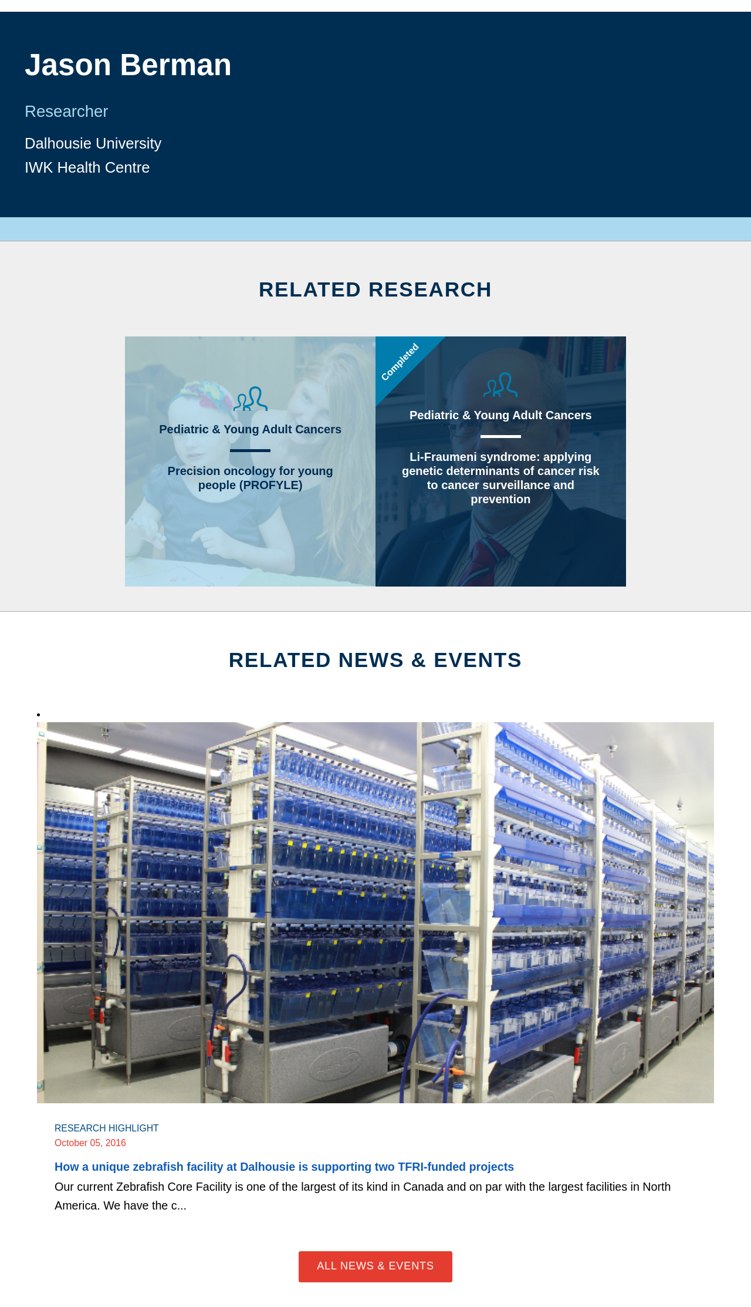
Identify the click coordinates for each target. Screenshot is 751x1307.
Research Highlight (107, 1128)
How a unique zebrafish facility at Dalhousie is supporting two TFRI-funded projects (284, 1166)
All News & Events (375, 1266)
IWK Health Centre (87, 167)
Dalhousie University (93, 143)
